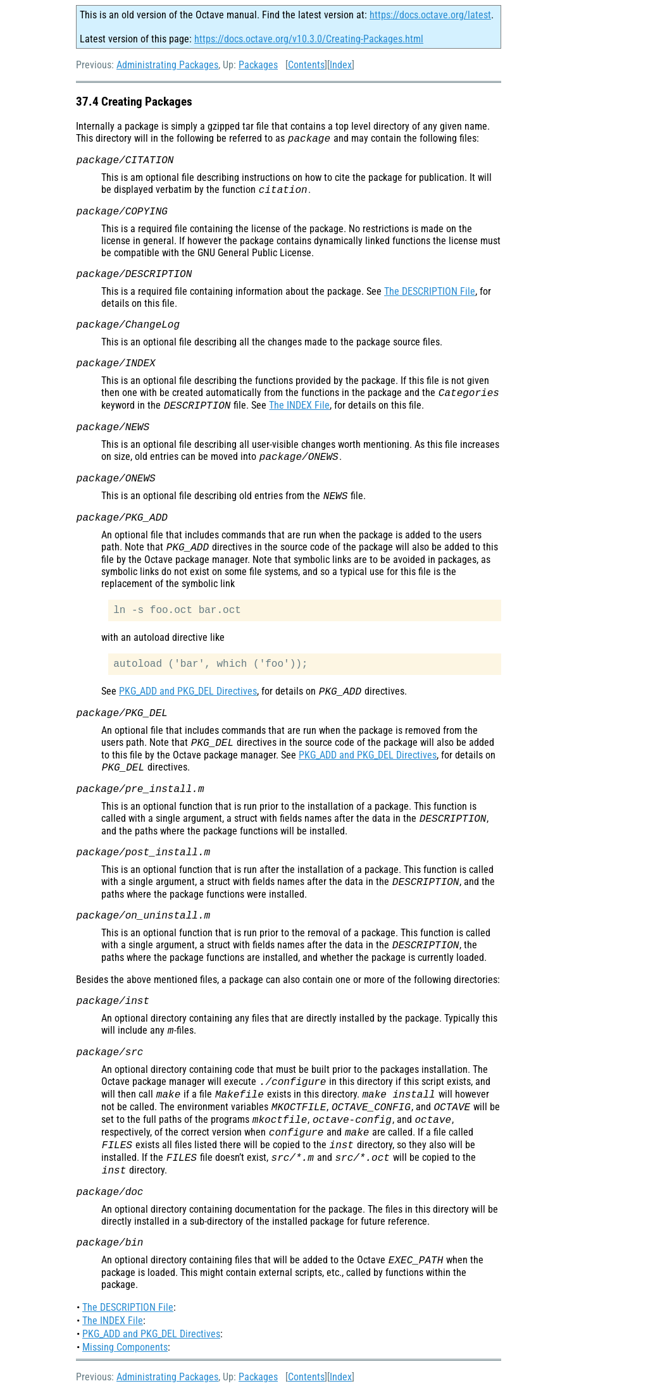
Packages (258, 65)
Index (341, 65)
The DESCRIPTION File (429, 291)
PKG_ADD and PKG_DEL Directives (188, 691)
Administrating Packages (167, 65)
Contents (306, 65)
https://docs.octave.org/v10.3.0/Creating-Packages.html (308, 39)
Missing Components (125, 1347)
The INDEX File (299, 405)
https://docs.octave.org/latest (430, 15)
